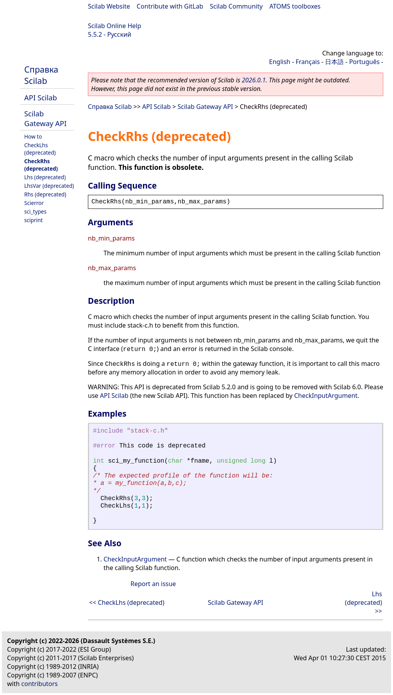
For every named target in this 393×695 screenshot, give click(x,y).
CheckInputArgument (325, 395)
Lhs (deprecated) (45, 177)
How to (33, 136)
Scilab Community (236, 6)
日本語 (334, 61)
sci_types (35, 211)
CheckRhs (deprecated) (41, 164)
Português (364, 61)
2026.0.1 (254, 80)
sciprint (33, 220)
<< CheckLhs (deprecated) (126, 602)
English (279, 61)
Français (308, 61)
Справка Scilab (41, 75)
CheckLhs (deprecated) (40, 148)
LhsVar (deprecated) (49, 185)
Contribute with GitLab (170, 6)
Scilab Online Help (114, 25)
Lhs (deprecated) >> (363, 602)
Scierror (34, 203)
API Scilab (40, 97)
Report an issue (153, 583)
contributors (39, 683)
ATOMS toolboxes (295, 6)
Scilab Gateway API (45, 118)
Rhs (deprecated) (45, 194)
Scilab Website (109, 6)
